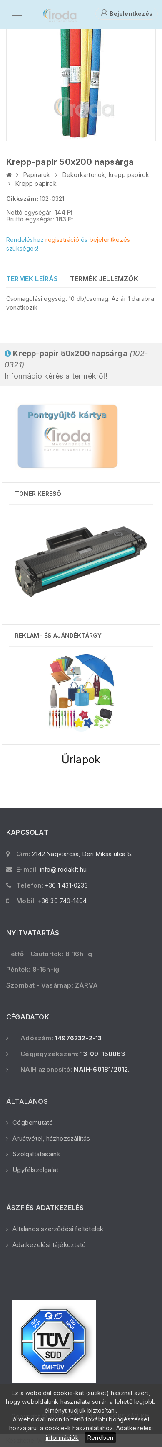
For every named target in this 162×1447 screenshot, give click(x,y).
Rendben (100, 1437)
